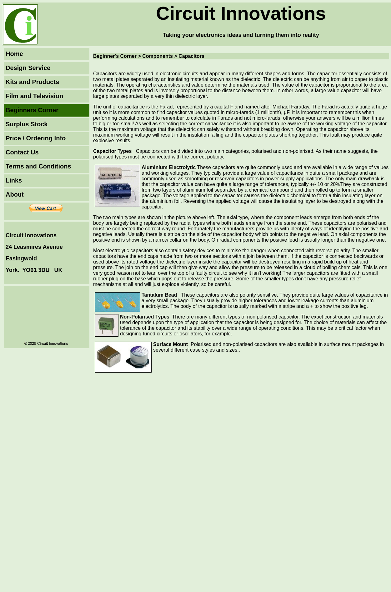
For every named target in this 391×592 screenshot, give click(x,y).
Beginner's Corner (115, 56)
